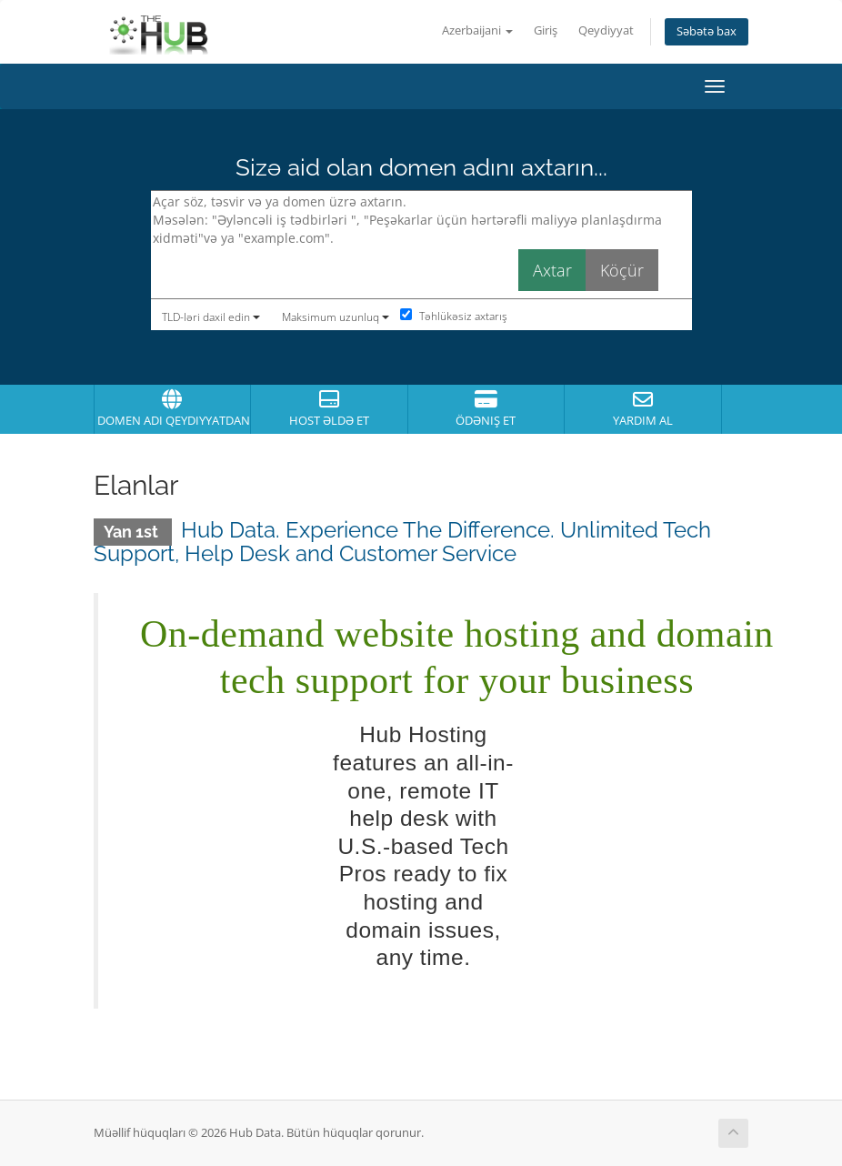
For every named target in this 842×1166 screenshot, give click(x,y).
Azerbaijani (477, 30)
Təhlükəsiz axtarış (453, 316)
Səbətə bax (707, 31)
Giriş (545, 30)
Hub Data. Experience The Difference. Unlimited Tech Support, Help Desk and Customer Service (402, 542)
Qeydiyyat (606, 30)
